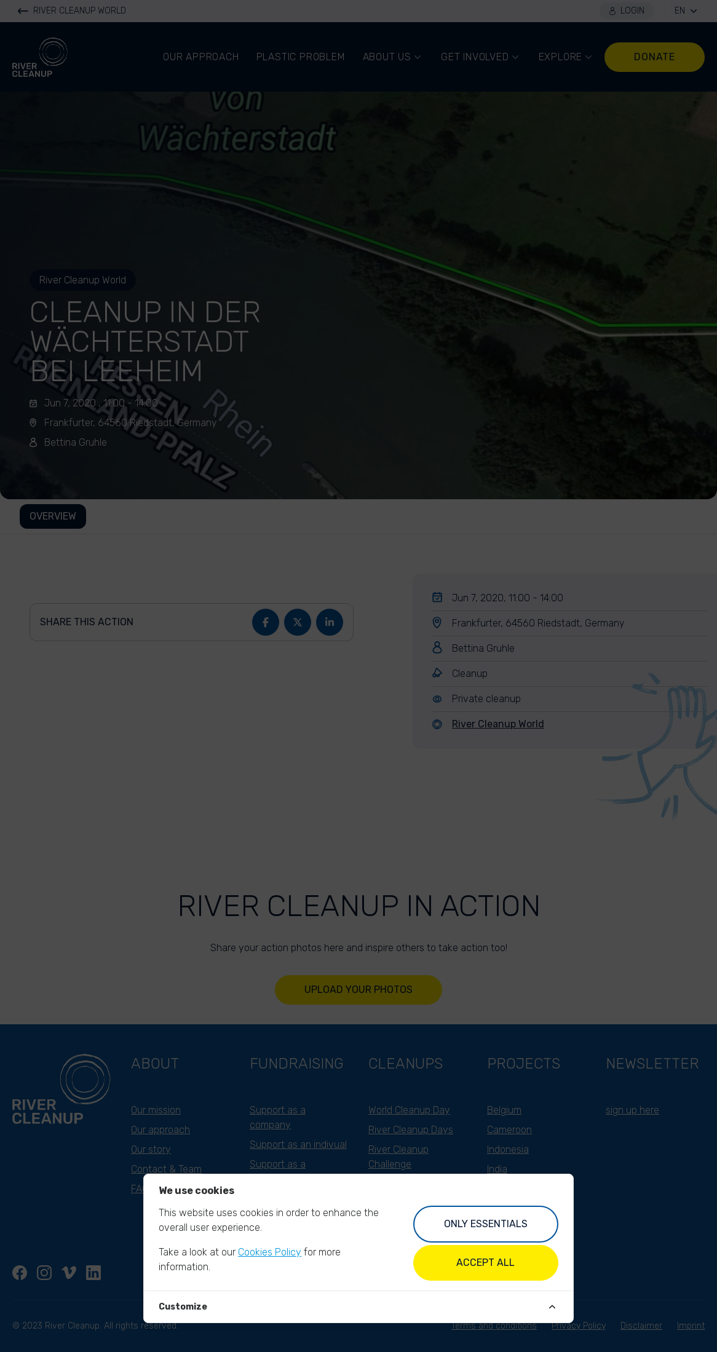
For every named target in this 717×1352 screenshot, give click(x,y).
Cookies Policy (269, 1252)
